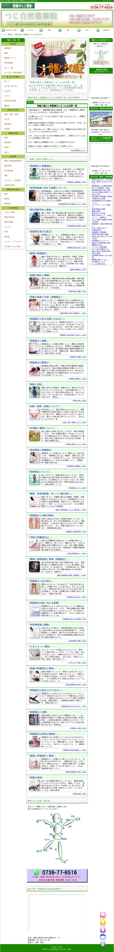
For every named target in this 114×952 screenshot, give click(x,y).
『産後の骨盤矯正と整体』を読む (75, 684)
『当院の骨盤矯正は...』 (40, 537)
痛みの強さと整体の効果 (101, 251)
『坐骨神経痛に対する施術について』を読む (71, 204)
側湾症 (6, 199)
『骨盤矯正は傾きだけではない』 (46, 690)
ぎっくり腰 (8, 68)
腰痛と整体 (96, 211)
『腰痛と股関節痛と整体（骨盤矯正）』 (49, 559)
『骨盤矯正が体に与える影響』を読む (74, 619)
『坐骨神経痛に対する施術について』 (48, 187)
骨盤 (51, 834)
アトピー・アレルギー (13, 241)
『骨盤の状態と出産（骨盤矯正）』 (46, 297)
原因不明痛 (8, 222)
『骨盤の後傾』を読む (79, 794)
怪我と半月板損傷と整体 (101, 243)
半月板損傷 (8, 171)
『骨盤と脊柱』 (36, 384)
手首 (73, 816)
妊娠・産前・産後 (11, 114)
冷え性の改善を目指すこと (102, 192)
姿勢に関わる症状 (13, 189)
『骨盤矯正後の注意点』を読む (76, 247)
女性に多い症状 (13, 110)
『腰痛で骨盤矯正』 (38, 253)
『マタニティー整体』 (40, 646)
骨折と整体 (96, 253)
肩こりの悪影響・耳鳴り (101, 188)
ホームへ (103, 917)
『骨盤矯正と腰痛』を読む (77, 357)
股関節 (64, 839)
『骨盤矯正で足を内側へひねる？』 (47, 319)
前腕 (67, 820)
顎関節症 (7, 142)
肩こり (6, 81)
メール (103, 940)
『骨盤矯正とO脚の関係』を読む (75, 531)
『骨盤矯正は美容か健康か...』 (44, 734)
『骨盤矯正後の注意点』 (40, 231)
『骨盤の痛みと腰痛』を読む (77, 291)
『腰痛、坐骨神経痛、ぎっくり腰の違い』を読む (70, 510)
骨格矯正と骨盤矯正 (99, 232)
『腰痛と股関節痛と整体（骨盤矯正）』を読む (71, 575)
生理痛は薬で (97, 230)
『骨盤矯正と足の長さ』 (41, 581)
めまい (6, 152)
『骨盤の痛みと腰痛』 (39, 275)
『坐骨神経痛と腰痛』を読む (77, 641)
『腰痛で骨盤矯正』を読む (77, 269)
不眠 (6, 232)
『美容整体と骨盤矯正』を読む (76, 466)
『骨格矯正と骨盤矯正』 (40, 166)
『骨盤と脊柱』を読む (79, 400)
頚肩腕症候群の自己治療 (101, 190)
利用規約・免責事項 (57, 947)
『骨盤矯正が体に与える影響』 (44, 603)
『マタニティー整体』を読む (77, 662)
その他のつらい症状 (12, 246)
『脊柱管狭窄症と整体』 (40, 209)
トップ (3, 34)
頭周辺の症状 (13, 133)
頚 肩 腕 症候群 (10, 101)
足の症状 (13, 156)
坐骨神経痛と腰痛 (98, 209)
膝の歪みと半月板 (98, 213)
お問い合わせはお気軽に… (102, 6)
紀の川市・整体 (9, 30)
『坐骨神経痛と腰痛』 (39, 624)
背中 (51, 827)
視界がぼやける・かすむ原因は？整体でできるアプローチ (102, 182)
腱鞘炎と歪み (97, 245)
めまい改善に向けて (99, 228)
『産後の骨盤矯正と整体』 (42, 668)
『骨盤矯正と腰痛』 (38, 340)
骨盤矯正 (7, 48)
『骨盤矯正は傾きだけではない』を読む (73, 706)
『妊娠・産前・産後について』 (44, 406)
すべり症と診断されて (100, 249)
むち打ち (7, 91)
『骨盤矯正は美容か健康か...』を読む (74, 750)
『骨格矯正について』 (39, 471)
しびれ (6, 96)
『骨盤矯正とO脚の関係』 (41, 515)
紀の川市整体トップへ (78, 150)
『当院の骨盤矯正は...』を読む (76, 553)
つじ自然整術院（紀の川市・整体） (59, 949)
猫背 (6, 194)
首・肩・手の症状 (13, 77)
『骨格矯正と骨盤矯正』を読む (76, 182)
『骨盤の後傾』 (36, 777)
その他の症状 (13, 208)
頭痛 (6, 137)
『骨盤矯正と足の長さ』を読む (76, 597)
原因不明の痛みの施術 (100, 234)
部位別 (10, 34)
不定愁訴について (98, 262)
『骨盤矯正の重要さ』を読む (77, 379)
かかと (58, 858)
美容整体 (7, 124)
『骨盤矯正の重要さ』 (39, 362)
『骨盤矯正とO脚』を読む (77, 728)
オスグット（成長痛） (13, 180)
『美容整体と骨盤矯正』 (40, 450)
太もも (47, 839)
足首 (45, 850)
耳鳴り (6, 147)
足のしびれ (96, 194)
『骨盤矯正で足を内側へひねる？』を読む (72, 335)
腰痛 (6, 53)
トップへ (103, 947)
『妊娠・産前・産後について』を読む (74, 422)
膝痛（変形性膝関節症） (14, 161)
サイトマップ (107, 1)
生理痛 (6, 129)
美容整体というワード (100, 241)
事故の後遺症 (9, 217)
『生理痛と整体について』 (42, 428)
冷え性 (6, 119)
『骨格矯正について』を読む (77, 488)
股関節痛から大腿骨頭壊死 (102, 186)
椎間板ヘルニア (10, 58)
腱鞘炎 (6, 106)
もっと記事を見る (98, 264)
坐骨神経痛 (8, 63)
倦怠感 (6, 237)
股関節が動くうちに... (100, 260)
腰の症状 (13, 44)
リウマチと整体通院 (99, 247)
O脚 (5, 175)
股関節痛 (7, 166)
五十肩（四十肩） (11, 86)
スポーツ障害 (9, 212)
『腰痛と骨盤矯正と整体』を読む (75, 772)
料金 (103, 932)
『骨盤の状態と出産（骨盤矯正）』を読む (72, 313)
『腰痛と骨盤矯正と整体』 (42, 755)
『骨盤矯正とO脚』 (38, 712)
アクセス (103, 925)
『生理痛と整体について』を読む (75, 444)
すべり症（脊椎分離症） (14, 73)
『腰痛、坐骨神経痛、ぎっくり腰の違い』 (50, 493)
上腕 (69, 826)
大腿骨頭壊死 (9, 185)
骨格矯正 (7, 204)
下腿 (50, 848)
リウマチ (7, 227)
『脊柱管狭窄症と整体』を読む (76, 226)
